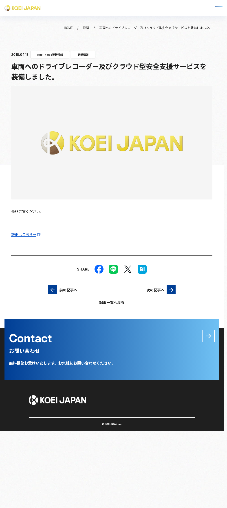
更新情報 (83, 55)
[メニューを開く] (219, 8)
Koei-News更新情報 (50, 55)
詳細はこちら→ (23, 234)
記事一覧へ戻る (111, 302)
